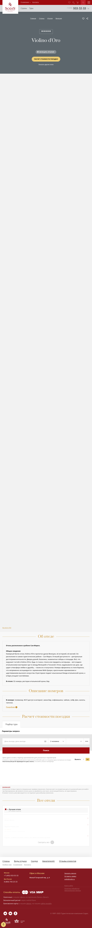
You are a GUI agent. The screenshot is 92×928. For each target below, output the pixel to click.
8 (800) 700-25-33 (10, 882)
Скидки (34, 861)
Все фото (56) (6, 628)
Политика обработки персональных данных (72, 890)
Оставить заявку (70, 876)
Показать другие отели (46, 64)
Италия (50, 18)
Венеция (59, 18)
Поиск (46, 750)
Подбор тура (7, 865)
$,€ (87, 759)
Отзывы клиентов (67, 861)
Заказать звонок (70, 873)
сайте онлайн (46, 903)
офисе (28, 903)
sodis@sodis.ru (69, 879)
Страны (41, 18)
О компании (25, 2)
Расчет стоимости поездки (46, 59)
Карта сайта (68, 886)
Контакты (27, 865)
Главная (33, 18)
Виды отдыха (20, 861)
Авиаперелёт (48, 861)
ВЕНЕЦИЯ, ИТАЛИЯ (46, 52)
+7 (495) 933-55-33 (11, 875)
